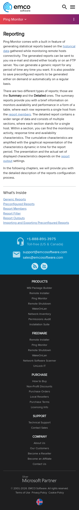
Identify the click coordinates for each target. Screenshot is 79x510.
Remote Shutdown (39, 304)
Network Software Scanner (39, 361)
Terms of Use (22, 492)
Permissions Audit (39, 319)
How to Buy (39, 381)
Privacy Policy (39, 492)
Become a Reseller (39, 453)
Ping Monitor (13, 19)
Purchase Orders (39, 391)
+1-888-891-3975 (41, 238)
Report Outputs (14, 218)
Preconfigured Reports (18, 204)
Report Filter (12, 213)
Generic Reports (14, 199)
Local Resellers (39, 397)
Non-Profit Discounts (39, 386)
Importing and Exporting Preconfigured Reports (36, 222)
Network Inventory (39, 314)
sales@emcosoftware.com (43, 257)
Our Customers (39, 448)
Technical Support (39, 422)
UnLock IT (39, 366)
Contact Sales (39, 428)
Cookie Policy (56, 492)
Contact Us (39, 464)
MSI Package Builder (39, 288)
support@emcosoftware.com (45, 252)
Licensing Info (39, 407)
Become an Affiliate (40, 459)
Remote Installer (39, 293)
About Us (39, 443)
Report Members (14, 208)
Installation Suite (39, 324)
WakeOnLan (39, 309)
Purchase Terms (40, 402)
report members (20, 114)
